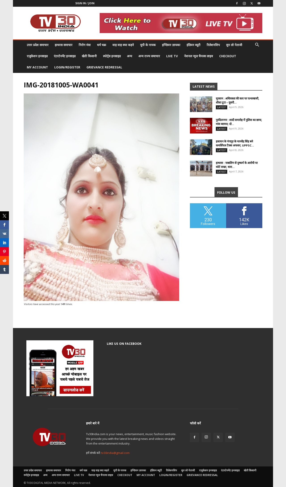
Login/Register (67, 67)
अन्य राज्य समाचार (149, 56)
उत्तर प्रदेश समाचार (37, 45)
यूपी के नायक (148, 45)
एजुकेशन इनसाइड (37, 56)
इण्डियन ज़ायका (171, 45)
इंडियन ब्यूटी (193, 45)
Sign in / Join (85, 3)
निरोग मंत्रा (85, 45)
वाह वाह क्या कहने (123, 45)
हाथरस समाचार (63, 45)
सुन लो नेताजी (234, 45)
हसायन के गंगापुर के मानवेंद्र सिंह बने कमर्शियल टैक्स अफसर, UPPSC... (235, 143)
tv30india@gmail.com (115, 453)
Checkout (227, 56)
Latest (221, 107)
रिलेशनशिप (213, 45)
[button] (257, 45)
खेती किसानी (89, 56)
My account (37, 67)
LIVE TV (172, 56)
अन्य (129, 56)
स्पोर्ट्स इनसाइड (112, 56)
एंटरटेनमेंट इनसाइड (65, 56)
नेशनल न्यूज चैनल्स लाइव (198, 56)
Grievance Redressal (104, 67)
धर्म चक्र (101, 45)
